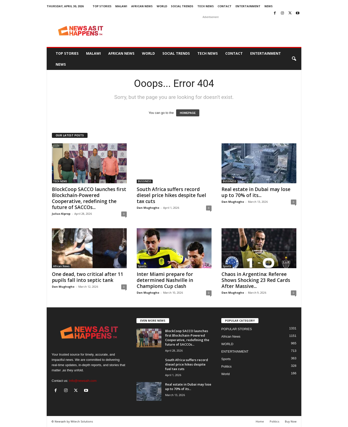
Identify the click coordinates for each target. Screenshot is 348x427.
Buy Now (291, 421)
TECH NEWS (205, 6)
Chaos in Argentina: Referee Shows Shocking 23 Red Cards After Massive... (256, 280)
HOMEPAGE (188, 112)
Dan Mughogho (148, 208)
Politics (226, 366)
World (225, 374)
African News (142, 6)
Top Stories (102, 6)
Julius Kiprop (61, 213)
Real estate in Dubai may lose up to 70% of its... (256, 192)
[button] (293, 58)
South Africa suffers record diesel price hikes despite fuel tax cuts (171, 195)
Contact (225, 6)
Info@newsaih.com (83, 381)
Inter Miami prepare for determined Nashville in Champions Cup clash (165, 280)
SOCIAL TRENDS (182, 6)
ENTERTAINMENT (247, 6)
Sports (142, 266)
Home (260, 421)
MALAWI (121, 6)
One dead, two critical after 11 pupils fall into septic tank (87, 277)
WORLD (162, 6)
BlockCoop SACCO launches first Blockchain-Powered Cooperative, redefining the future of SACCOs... (89, 198)
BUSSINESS (144, 181)
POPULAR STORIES (236, 329)
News (268, 6)
